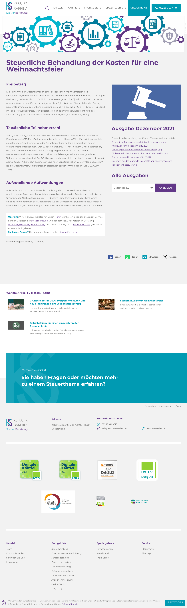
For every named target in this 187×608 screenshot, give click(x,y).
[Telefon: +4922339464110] (109, 425)
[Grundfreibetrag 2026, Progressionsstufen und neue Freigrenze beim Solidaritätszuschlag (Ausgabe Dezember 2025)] (48, 306)
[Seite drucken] (152, 257)
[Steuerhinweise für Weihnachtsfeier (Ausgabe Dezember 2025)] (139, 305)
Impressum (12, 562)
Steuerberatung (39, 221)
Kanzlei (58, 8)
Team (9, 549)
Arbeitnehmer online (62, 580)
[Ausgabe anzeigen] (165, 188)
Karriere (74, 8)
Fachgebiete (92, 8)
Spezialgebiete (116, 8)
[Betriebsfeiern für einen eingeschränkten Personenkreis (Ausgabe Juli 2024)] (48, 328)
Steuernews (148, 549)
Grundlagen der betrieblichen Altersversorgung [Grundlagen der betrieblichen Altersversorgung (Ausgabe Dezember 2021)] (137, 150)
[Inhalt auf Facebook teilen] (116, 257)
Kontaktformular (68, 232)
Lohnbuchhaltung (61, 567)
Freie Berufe (103, 558)
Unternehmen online (62, 576)
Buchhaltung (38, 225)
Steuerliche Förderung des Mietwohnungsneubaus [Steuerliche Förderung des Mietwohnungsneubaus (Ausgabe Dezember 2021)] (139, 142)
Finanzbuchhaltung (61, 562)
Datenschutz (150, 406)
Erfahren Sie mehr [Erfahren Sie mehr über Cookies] (70, 604)
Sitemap (146, 553)
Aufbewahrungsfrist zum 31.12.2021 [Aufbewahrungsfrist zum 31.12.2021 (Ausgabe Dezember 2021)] (130, 146)
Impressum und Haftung (170, 406)
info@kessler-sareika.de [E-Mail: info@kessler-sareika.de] (114, 429)
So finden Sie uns (15, 558)
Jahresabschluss (81, 225)
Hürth (58, 217)
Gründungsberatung (19, 225)
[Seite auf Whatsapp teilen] (133, 257)
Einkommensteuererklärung (66, 553)
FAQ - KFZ (56, 589)
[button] (166, 8)
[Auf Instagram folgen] (172, 257)
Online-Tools (58, 585)
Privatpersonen (105, 549)
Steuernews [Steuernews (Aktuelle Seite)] (139, 8)
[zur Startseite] (19, 8)
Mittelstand (103, 553)
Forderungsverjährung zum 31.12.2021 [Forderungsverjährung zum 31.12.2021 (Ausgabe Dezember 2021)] (131, 157)
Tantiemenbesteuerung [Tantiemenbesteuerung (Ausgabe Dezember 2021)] (124, 165)
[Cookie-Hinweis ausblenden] (175, 603)
